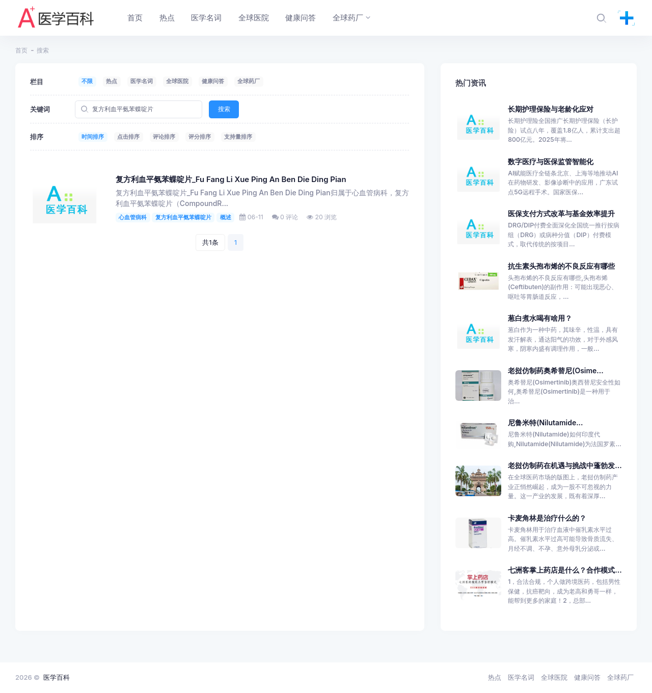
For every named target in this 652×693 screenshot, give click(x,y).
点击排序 (128, 136)
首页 (21, 50)
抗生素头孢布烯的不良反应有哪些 (561, 266)
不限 (87, 81)
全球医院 (177, 81)
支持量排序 (238, 136)
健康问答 (213, 81)
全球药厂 (248, 81)
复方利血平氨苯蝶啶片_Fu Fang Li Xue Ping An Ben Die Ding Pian (231, 179)
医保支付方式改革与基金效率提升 (561, 213)
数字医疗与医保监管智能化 (550, 161)
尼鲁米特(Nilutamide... (545, 422)
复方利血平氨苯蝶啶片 (183, 217)
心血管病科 (133, 217)
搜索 (224, 109)
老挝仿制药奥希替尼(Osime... (555, 370)
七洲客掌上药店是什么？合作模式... (564, 570)
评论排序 (164, 136)
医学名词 (141, 81)
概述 (225, 217)
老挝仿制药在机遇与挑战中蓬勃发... (564, 465)
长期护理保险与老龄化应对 (550, 109)
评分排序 (199, 136)
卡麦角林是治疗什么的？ (547, 518)
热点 (111, 81)
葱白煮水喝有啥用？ (540, 318)
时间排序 (93, 136)
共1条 (210, 242)
